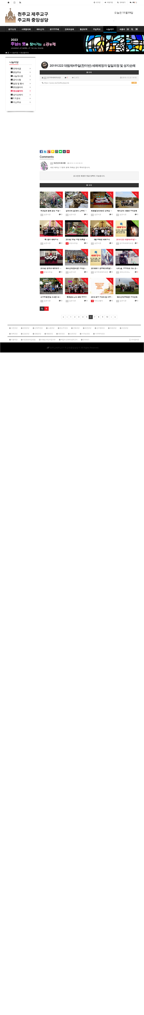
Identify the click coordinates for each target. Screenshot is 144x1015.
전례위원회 (69, 29)
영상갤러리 (17, 91)
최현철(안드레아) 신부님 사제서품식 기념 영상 (102, 211)
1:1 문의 (15, 98)
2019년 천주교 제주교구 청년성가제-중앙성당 (51, 268)
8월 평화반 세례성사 (102, 239)
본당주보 (16, 72)
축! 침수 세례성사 (51, 239)
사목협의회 (26, 29)
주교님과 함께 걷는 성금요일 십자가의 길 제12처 (51, 211)
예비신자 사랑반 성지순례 (127, 211)
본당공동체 (54, 29)
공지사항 (16, 80)
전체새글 (16, 69)
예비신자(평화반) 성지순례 (127, 297)
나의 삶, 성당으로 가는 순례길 (127, 268)
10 (107, 317)
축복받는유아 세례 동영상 (77, 297)
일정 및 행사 (17, 84)
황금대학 (83, 29)
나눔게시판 (17, 76)
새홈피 (122, 29)
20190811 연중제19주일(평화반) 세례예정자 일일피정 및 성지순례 (102, 268)
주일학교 (96, 29)
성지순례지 (17, 95)
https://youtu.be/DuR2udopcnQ (89, 83)
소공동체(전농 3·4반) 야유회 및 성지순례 (51, 297)
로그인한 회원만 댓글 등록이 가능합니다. (89, 176)
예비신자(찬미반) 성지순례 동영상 (76, 268)
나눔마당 (110, 29)
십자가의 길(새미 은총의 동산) (76, 211)
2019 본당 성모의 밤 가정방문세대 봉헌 (102, 297)
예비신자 (40, 29)
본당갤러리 (17, 87)
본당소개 (12, 29)
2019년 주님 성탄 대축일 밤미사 (76, 239)
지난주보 (16, 102)
